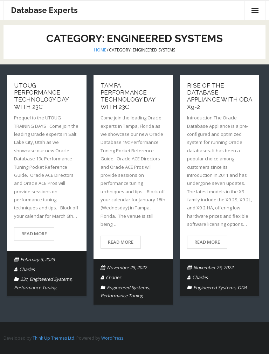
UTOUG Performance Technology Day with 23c (41, 96)
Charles (27, 269)
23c (23, 279)
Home (100, 50)
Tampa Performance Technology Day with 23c (128, 96)
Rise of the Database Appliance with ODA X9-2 (219, 96)
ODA (242, 287)
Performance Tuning (35, 287)
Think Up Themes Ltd (53, 338)
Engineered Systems (50, 279)
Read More (34, 233)
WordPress (112, 338)
